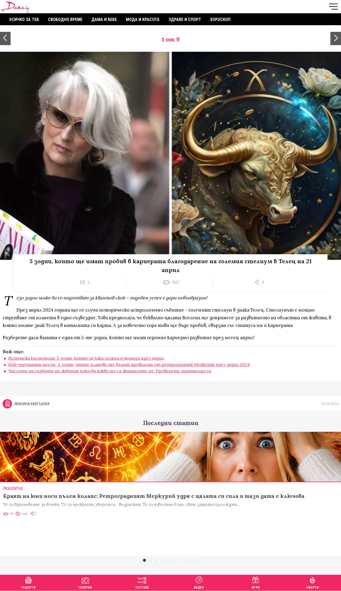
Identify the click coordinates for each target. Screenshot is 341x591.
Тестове (142, 582)
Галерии (85, 582)
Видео (199, 582)
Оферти (312, 582)
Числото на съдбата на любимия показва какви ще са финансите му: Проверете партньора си (109, 370)
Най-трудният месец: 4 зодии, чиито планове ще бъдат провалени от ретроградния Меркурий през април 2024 (129, 364)
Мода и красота (143, 19)
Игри (256, 582)
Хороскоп (220, 19)
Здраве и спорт (185, 19)
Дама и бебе (104, 19)
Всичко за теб (24, 19)
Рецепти (28, 582)
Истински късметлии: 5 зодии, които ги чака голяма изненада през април (86, 358)
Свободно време (65, 19)
